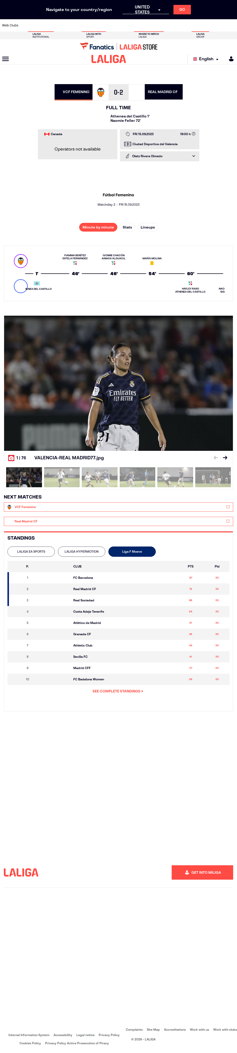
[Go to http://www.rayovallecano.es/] (123, 25)
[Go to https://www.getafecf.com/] (90, 25)
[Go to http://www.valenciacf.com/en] (220, 25)
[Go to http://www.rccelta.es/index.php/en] (133, 25)
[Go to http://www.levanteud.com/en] (112, 25)
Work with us (199, 1029)
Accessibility (63, 1035)
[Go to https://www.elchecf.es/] (68, 25)
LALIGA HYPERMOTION (82, 551)
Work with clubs (225, 1029)
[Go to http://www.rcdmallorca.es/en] (155, 25)
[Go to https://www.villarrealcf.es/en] (231, 25)
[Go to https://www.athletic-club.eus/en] (25, 25)
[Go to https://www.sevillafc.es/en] (209, 25)
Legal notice (85, 1035)
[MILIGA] (229, 58)
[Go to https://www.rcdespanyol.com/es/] (144, 25)
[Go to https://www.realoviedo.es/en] (188, 25)
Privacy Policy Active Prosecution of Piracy (77, 1043)
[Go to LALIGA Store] (118, 46)
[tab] (31, 552)
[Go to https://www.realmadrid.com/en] (177, 25)
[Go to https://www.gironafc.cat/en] (101, 25)
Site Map (153, 1029)
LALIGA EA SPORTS (31, 551)
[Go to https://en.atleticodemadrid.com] (36, 25)
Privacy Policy (109, 1035)
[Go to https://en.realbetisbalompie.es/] (166, 25)
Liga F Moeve (132, 551)
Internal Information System (28, 1035)
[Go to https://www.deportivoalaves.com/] (57, 25)
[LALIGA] (108, 59)
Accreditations (175, 1029)
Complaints (134, 1029)
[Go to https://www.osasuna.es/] (47, 25)
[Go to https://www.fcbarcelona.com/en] (79, 25)
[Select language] (207, 59)
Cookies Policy (30, 1043)
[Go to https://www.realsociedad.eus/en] (198, 25)
